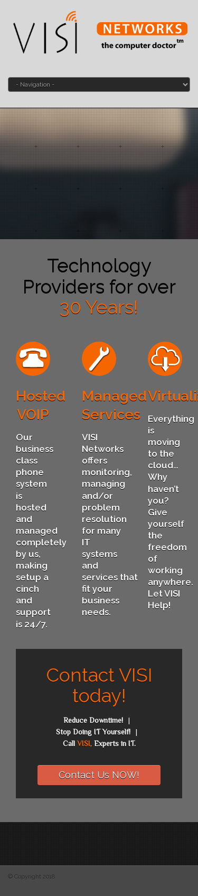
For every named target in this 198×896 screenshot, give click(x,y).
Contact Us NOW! (99, 774)
